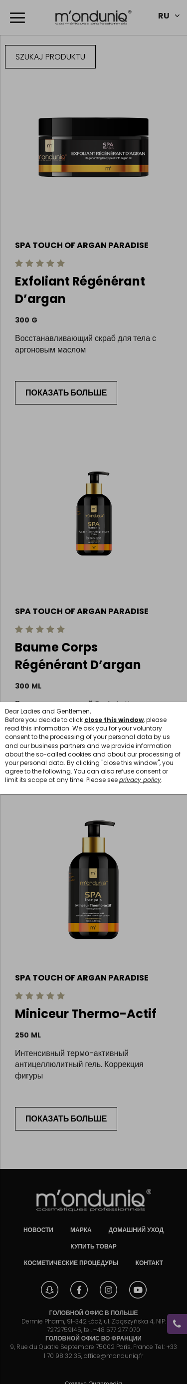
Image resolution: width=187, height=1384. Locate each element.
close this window (114, 720)
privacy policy (140, 780)
